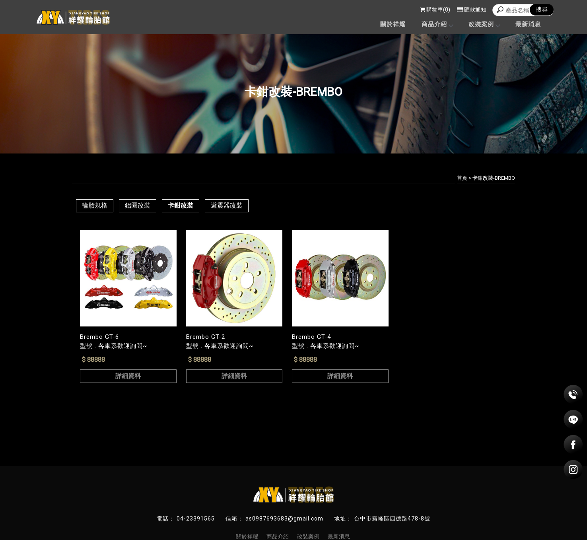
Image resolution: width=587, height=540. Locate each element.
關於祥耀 (393, 24)
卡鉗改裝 (180, 205)
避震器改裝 (227, 205)
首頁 (462, 178)
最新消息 (528, 24)
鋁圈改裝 (137, 205)
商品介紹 (437, 24)
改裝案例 (484, 24)
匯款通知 (471, 9)
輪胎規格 (94, 205)
